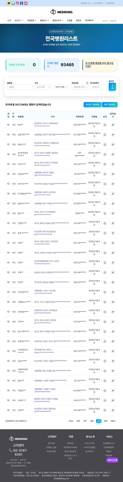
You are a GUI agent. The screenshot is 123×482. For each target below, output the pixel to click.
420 (106, 421)
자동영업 (31, 20)
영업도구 (43, 20)
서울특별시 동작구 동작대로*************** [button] (52, 135)
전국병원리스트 (109, 443)
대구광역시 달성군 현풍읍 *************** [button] (51, 282)
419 (98, 421)
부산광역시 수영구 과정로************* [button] (50, 361)
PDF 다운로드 (109, 104)
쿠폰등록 (108, 455)
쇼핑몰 (69, 20)
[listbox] (43, 87)
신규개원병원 (97, 3)
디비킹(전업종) (89, 447)
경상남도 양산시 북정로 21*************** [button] (51, 272)
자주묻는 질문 (51, 447)
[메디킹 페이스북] (21, 3)
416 (78, 421)
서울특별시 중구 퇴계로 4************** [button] (50, 203)
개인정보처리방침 (70, 447)
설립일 (9, 83)
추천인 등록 (51, 451)
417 (85, 421)
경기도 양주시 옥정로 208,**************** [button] (52, 331)
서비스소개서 (90, 443)
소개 (9, 20)
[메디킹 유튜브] (25, 3)
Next (113, 421)
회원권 (78, 20)
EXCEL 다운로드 (93, 104)
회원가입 (113, 21)
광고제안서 (89, 451)
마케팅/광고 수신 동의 (70, 457)
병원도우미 (58, 20)
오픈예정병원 (110, 3)
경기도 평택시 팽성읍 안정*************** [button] (51, 223)
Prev (71, 421)
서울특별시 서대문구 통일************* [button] (50, 381)
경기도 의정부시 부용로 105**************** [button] (52, 253)
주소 (36, 83)
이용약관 (70, 443)
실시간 (111, 81)
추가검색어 (94, 83)
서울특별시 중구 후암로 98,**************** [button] (52, 371)
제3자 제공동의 (70, 451)
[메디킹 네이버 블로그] (13, 3)
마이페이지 (89, 20)
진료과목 (80, 83)
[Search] (98, 87)
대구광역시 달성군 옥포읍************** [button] (50, 184)
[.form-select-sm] (61, 87)
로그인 (104, 21)
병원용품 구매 (85, 3)
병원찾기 (19, 20)
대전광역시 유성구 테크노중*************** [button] (52, 341)
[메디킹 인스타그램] (17, 3)
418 (91, 421)
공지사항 (51, 443)
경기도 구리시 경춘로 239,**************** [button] (52, 302)
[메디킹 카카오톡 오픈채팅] (9, 3)
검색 (112, 86)
